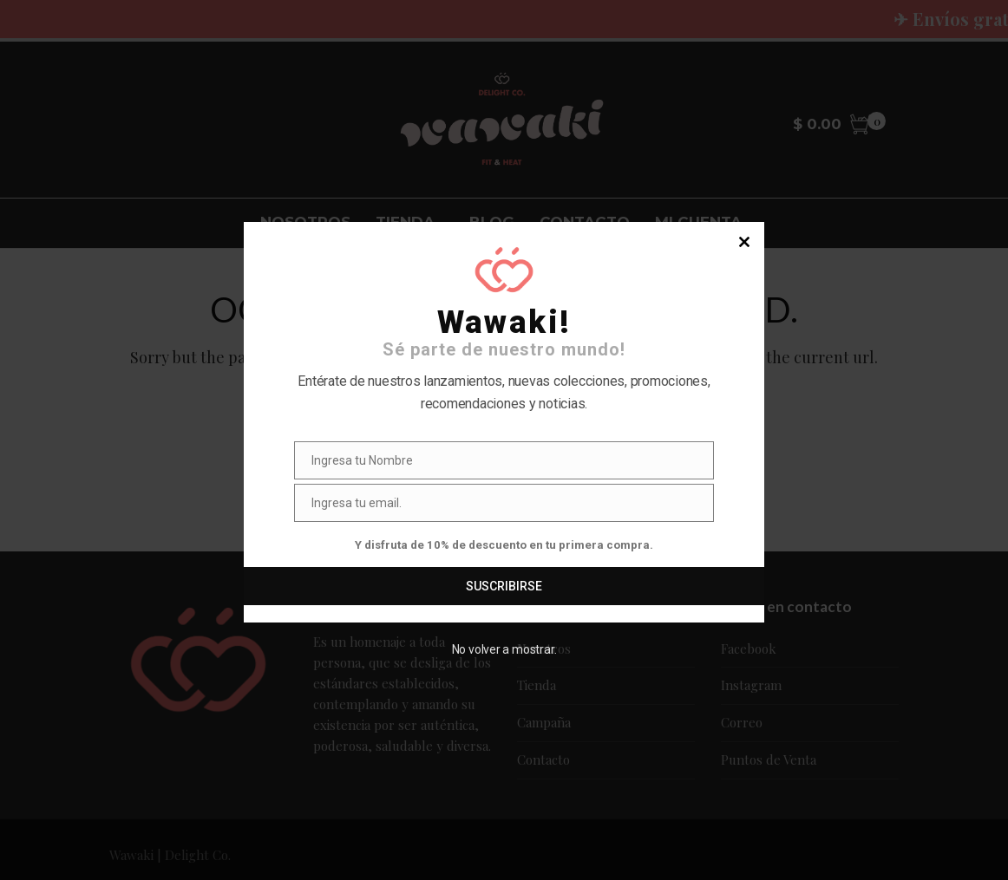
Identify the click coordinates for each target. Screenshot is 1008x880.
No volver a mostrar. (504, 649)
